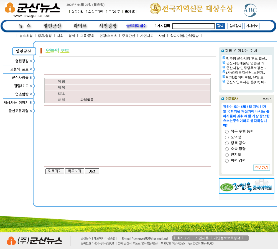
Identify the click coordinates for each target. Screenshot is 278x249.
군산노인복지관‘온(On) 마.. (246, 82)
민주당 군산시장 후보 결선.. (246, 58)
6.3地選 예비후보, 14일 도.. (245, 77)
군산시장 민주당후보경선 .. (246, 68)
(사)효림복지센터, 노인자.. (245, 73)
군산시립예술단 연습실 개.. (246, 63)
